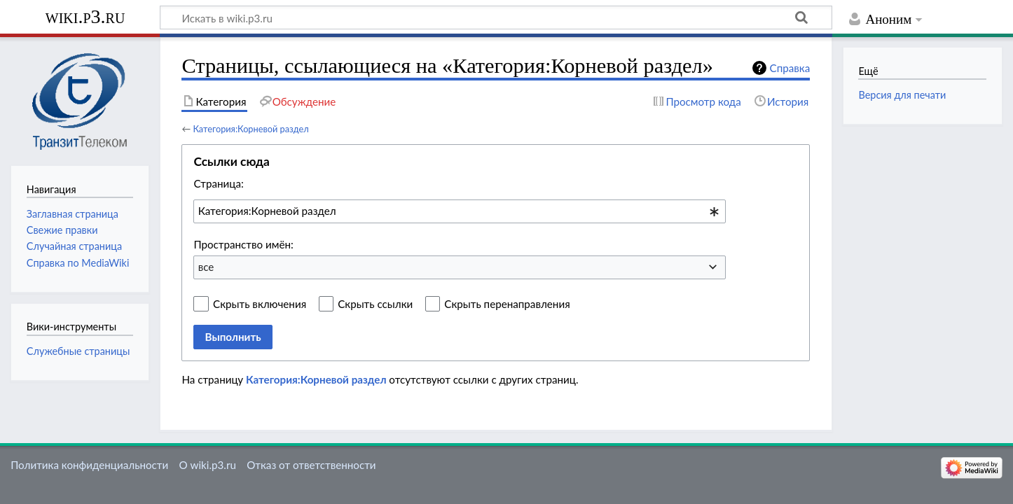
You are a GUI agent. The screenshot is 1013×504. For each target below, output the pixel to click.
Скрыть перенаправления (507, 304)
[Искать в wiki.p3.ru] (496, 17)
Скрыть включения (259, 304)
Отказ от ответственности (311, 464)
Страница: (218, 183)
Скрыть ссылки (375, 304)
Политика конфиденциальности (89, 464)
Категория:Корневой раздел (250, 128)
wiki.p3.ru (85, 16)
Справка (790, 68)
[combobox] (459, 211)
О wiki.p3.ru (207, 464)
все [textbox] (206, 266)
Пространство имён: (243, 244)
